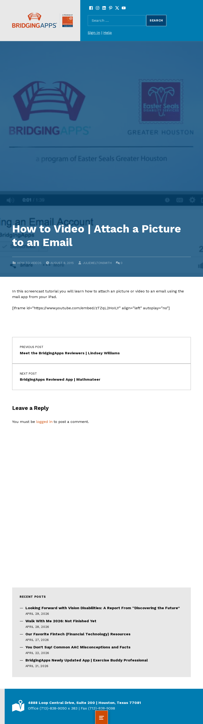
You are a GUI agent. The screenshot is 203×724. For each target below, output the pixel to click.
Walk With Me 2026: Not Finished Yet (60, 621)
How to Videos (29, 263)
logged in (44, 421)
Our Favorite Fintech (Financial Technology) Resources (77, 634)
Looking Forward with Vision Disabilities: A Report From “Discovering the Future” (102, 608)
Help (107, 32)
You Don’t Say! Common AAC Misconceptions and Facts (77, 647)
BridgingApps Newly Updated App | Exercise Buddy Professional (86, 660)
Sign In (94, 32)
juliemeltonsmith (97, 263)
